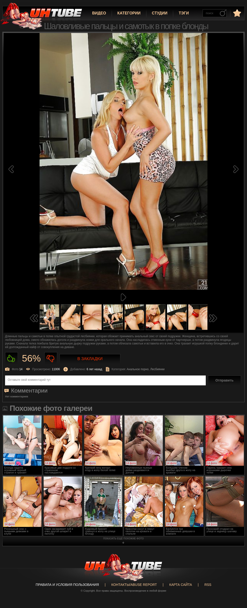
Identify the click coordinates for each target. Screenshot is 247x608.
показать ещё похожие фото (123, 538)
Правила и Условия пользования (67, 585)
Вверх (236, 570)
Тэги (184, 13)
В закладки (90, 358)
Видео (99, 13)
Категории (129, 13)
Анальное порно (138, 369)
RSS (207, 585)
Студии (159, 13)
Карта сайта (180, 585)
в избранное (236, 13)
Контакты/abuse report (134, 585)
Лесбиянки (157, 369)
